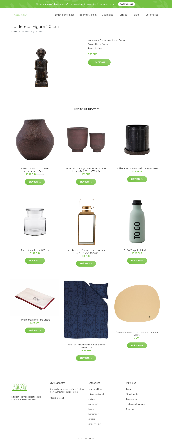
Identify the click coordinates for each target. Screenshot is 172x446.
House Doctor (119, 43)
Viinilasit (124, 16)
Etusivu (14, 34)
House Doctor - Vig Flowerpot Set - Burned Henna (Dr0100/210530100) (86, 172)
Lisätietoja (99, 65)
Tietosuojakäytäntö (135, 406)
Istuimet (91, 401)
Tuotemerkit (151, 16)
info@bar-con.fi (57, 400)
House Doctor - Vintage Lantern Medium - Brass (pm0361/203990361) (86, 254)
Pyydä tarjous (126, 4)
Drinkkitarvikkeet (64, 16)
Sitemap (130, 411)
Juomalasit (108, 16)
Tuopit (91, 411)
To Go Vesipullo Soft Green (137, 253)
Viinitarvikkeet (94, 426)
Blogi (136, 16)
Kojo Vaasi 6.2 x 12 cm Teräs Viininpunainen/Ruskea (35, 172)
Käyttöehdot (132, 401)
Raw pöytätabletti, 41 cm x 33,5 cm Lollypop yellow (137, 336)
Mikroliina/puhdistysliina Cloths (35, 322)
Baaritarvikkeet (88, 16)
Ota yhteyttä (132, 396)
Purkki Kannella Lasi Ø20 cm (35, 253)
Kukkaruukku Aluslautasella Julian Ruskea (137, 171)
